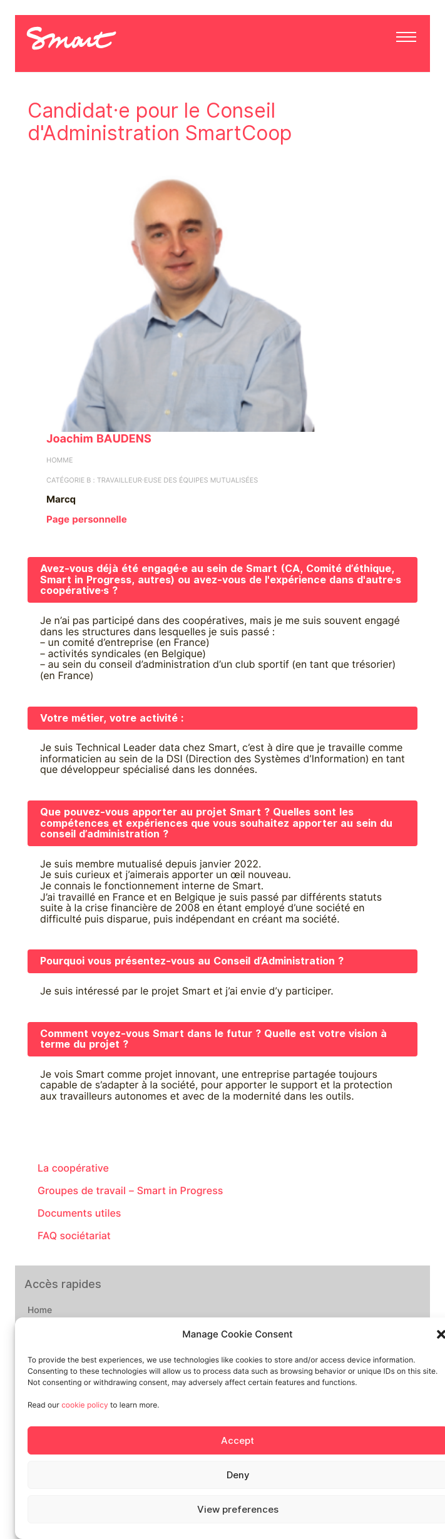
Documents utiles (79, 1213)
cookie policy (84, 1404)
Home (40, 1311)
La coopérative (73, 1168)
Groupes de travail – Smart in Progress (130, 1191)
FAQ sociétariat (74, 1236)
